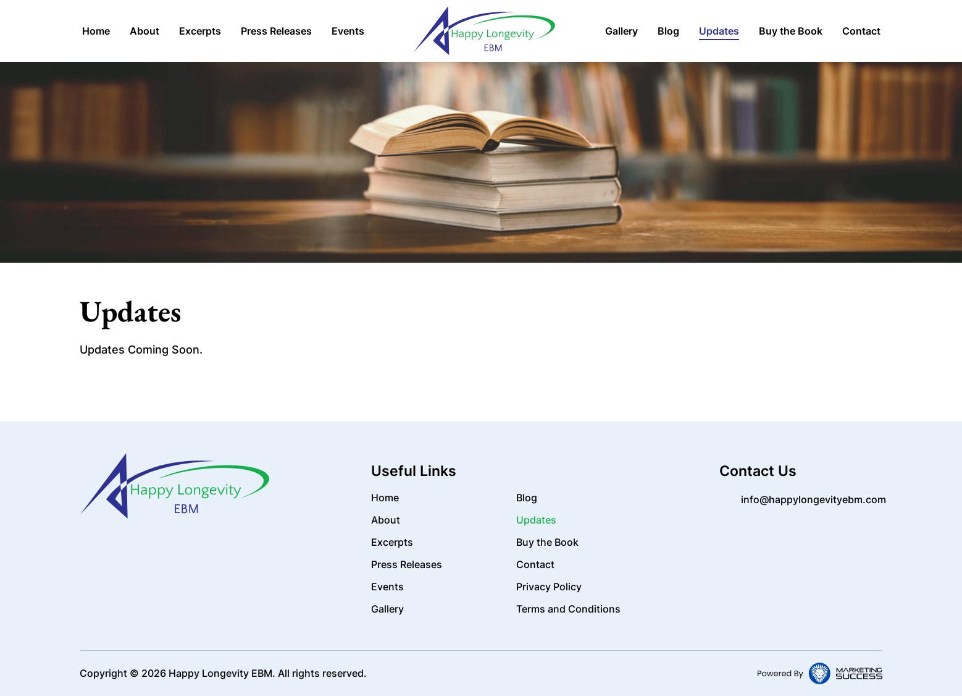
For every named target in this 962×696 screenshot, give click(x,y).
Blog (668, 31)
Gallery (621, 31)
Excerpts (200, 31)
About (144, 31)
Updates (719, 31)
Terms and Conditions (568, 609)
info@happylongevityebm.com (813, 499)
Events (348, 31)
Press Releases (276, 31)
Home (96, 31)
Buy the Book (790, 31)
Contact (861, 31)
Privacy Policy (549, 586)
